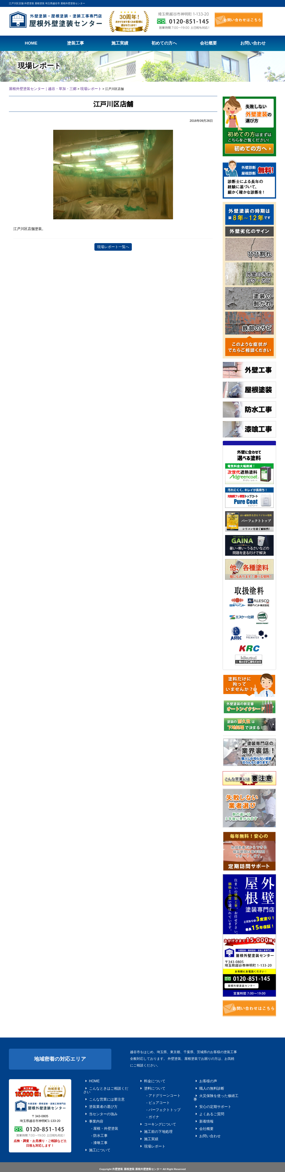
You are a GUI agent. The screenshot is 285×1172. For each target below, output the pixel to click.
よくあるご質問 (204, 1104)
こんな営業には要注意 (98, 1092)
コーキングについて (152, 1117)
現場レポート (148, 1135)
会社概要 (200, 1117)
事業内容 (90, 1111)
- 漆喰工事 (93, 1129)
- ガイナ (146, 1111)
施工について (93, 1135)
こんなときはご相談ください (102, 1086)
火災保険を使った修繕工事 (211, 1092)
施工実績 (145, 1129)
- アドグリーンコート (154, 1092)
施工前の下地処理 (150, 1123)
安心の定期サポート (207, 1098)
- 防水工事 (93, 1123)
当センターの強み (95, 1104)
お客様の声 (201, 1079)
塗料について (148, 1086)
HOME (89, 1079)
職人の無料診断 (204, 1086)
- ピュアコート (150, 1098)
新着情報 (200, 1111)
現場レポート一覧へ (113, 246)
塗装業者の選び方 (95, 1098)
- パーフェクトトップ (154, 1104)
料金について (148, 1079)
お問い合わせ (203, 1123)
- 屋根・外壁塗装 (97, 1117)
